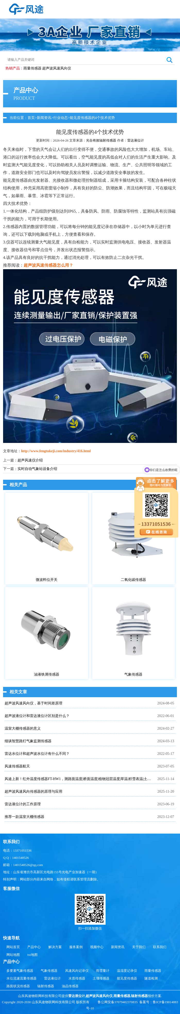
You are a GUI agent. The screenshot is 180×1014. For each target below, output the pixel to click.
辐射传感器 (45, 986)
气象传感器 (49, 971)
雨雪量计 (102, 971)
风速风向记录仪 (77, 971)
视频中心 (97, 947)
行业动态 (60, 118)
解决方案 (55, 947)
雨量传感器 (32, 68)
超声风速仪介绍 (30, 460)
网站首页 (13, 947)
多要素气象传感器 (19, 971)
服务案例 (76, 947)
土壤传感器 (101, 978)
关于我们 (138, 947)
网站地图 (13, 955)
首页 (31, 118)
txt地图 (32, 955)
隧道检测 (151, 978)
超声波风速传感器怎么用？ (48, 265)
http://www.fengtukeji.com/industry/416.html (56, 451)
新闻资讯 (44, 118)
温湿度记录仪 (127, 971)
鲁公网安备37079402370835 (118, 1002)
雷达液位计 (135, 140)
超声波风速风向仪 (56, 68)
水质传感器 (76, 978)
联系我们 (159, 947)
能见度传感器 (127, 978)
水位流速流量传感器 (21, 978)
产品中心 (34, 947)
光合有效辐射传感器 (101, 140)
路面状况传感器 (18, 986)
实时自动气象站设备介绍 (37, 469)
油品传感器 (70, 986)
